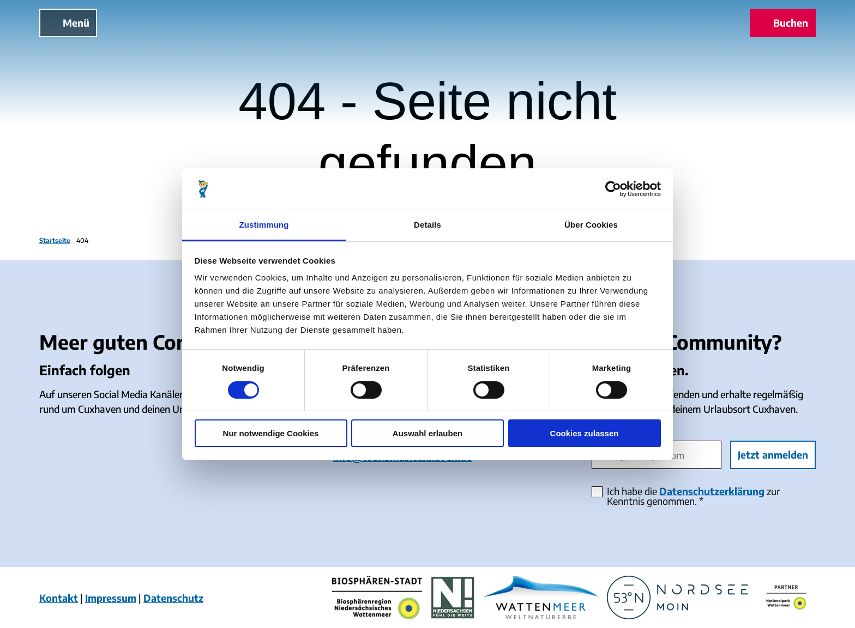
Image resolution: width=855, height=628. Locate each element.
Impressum (110, 598)
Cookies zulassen (584, 433)
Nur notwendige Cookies (271, 433)
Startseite (54, 240)
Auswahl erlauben (427, 433)
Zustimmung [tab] (264, 224)
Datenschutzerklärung (711, 491)
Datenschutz (173, 598)
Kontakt (58, 598)
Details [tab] (427, 224)
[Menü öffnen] (68, 23)
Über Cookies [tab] (591, 224)
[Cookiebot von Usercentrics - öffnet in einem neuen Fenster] (613, 189)
